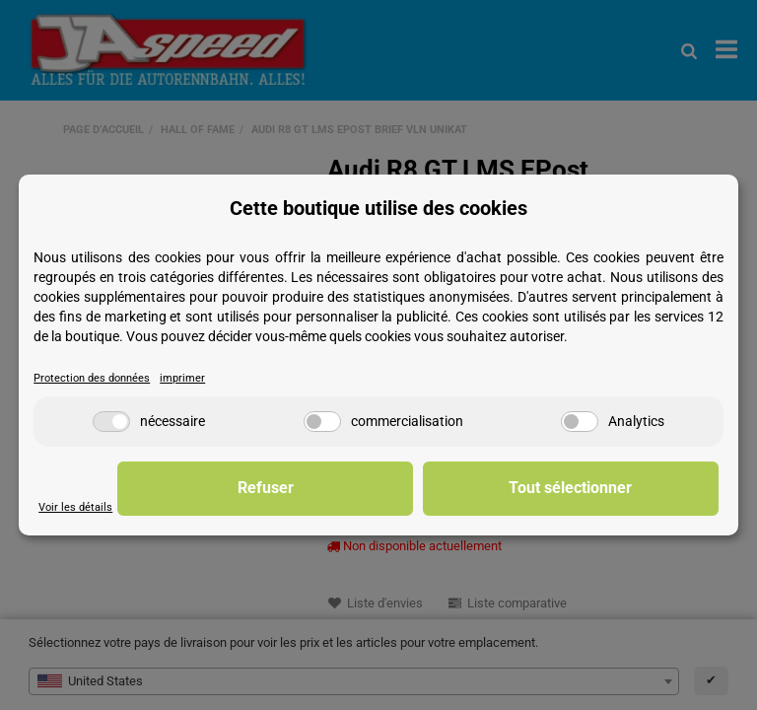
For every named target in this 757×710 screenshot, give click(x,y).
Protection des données (96, 378)
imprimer (193, 378)
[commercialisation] (322, 421)
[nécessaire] (111, 421)
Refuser (412, 487)
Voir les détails (77, 507)
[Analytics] (579, 421)
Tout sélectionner (619, 487)
